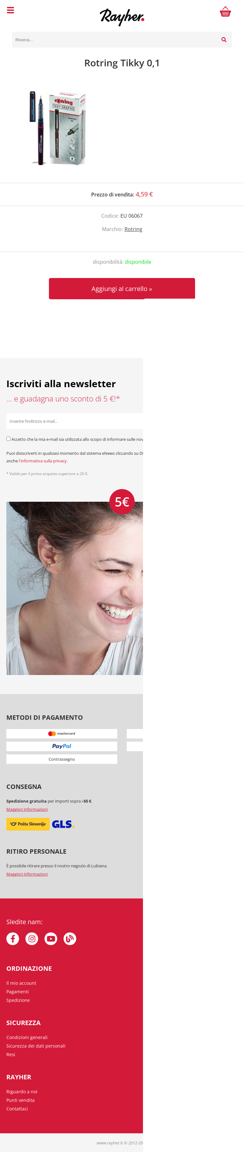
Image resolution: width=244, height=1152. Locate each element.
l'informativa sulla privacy (43, 461)
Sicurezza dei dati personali (35, 1046)
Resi (10, 1054)
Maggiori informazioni (27, 809)
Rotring (133, 229)
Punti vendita (20, 1100)
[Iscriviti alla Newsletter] (230, 421)
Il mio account (21, 983)
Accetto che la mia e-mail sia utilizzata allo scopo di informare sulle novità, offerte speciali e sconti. (102, 439)
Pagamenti (17, 992)
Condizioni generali (27, 1037)
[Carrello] (225, 11)
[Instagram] (31, 938)
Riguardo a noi (21, 1092)
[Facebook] (12, 938)
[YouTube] (50, 938)
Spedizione (18, 1000)
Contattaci (17, 1109)
